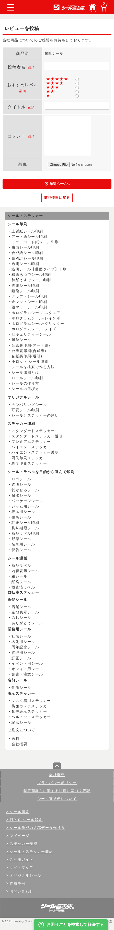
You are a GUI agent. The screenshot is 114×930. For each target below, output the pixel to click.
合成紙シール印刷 (27, 253)
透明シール (21, 484)
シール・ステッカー (25, 216)
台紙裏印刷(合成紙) (29, 351)
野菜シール (21, 539)
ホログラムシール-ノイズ (34, 329)
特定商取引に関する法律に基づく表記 (57, 791)
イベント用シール (27, 663)
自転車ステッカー (23, 592)
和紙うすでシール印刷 (31, 280)
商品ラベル (21, 565)
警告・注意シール (27, 674)
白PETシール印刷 (27, 258)
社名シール (21, 636)
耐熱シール (21, 340)
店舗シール (21, 607)
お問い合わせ (21, 891)
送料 (15, 739)
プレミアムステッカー (31, 441)
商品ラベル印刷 (25, 533)
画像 (22, 164)
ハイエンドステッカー (31, 447)
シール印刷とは (25, 372)
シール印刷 (17, 224)
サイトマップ (21, 867)
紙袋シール (21, 582)
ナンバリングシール (29, 405)
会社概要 (19, 744)
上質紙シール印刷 (27, 231)
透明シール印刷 (25, 264)
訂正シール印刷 (25, 523)
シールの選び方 (25, 389)
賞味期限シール (25, 528)
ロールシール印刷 (27, 378)
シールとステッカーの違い (35, 415)
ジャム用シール (25, 506)
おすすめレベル (22, 85)
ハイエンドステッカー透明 (35, 452)
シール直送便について (57, 799)
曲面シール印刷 (25, 247)
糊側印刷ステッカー (29, 463)
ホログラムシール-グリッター (38, 323)
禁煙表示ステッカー (29, 711)
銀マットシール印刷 (29, 307)
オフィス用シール (27, 669)
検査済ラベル (23, 587)
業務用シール (19, 629)
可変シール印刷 (25, 410)
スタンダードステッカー (33, 431)
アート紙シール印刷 (29, 236)
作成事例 (18, 883)
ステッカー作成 (23, 843)
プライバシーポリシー (57, 783)
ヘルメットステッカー (31, 717)
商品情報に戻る (57, 198)
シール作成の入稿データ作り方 (37, 828)
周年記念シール (25, 647)
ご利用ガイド (21, 859)
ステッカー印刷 (21, 424)
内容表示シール (25, 571)
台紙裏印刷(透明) (27, 356)
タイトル (17, 107)
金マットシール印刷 (29, 302)
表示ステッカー (21, 693)
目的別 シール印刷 (26, 820)
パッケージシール (27, 501)
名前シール (17, 680)
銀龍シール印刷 (25, 291)
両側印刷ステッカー (29, 458)
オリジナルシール (23, 397)
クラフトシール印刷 (29, 296)
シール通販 (17, 558)
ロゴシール (21, 479)
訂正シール (21, 658)
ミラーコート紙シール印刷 (35, 242)
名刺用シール (23, 544)
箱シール (19, 576)
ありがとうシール (27, 623)
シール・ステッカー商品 (31, 851)
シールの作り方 (25, 383)
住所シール (21, 517)
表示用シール (23, 512)
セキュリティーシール (31, 334)
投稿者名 (17, 67)
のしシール (21, 617)
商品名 (22, 53)
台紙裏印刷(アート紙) (31, 345)
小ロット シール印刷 (30, 361)
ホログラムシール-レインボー (38, 318)
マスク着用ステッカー (31, 701)
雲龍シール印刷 (25, 285)
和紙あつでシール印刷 (31, 274)
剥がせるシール (25, 490)
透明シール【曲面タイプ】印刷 (39, 269)
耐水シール (21, 495)
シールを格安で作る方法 (33, 367)
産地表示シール (25, 612)
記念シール (21, 722)
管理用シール (23, 652)
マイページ (19, 836)
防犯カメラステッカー (31, 706)
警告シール (21, 550)
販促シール (17, 600)
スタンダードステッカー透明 (37, 436)
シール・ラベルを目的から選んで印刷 (41, 472)
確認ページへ (60, 184)
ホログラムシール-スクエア (36, 313)
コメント (17, 136)
